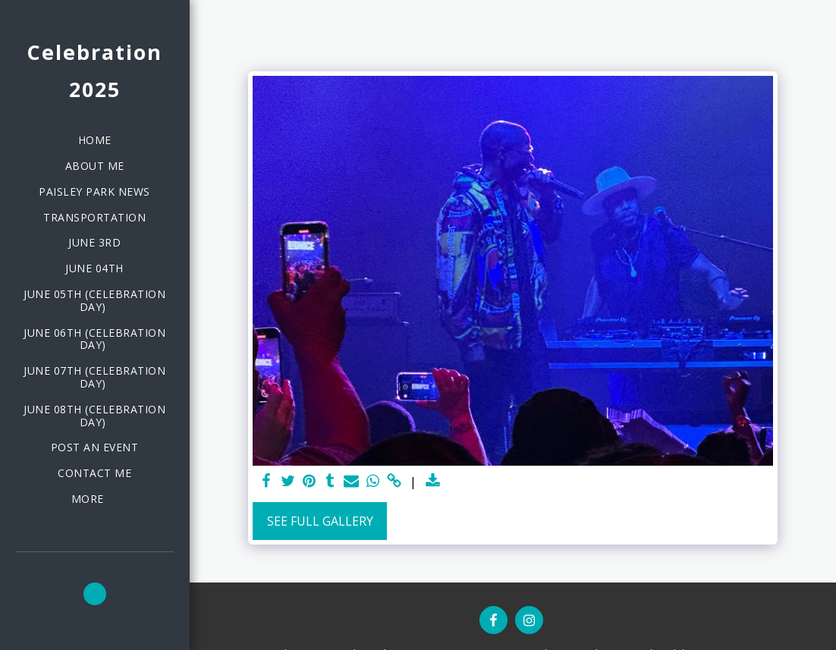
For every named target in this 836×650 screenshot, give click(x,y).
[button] (94, 593)
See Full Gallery (320, 521)
